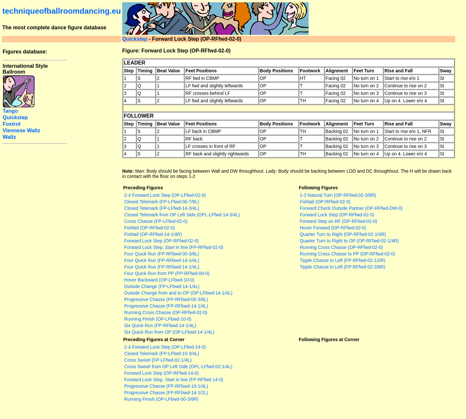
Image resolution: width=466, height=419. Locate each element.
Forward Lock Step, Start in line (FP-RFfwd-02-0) (173, 247)
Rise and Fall (399, 70)
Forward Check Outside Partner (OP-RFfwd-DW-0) (351, 208)
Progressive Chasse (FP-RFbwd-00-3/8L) (166, 299)
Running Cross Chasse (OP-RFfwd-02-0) (165, 312)
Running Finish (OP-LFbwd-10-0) (157, 319)
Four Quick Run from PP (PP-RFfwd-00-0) (167, 273)
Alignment (337, 70)
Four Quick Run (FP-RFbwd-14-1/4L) (161, 260)
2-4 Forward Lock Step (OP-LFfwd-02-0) (165, 195)
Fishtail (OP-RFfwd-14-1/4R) (153, 234)
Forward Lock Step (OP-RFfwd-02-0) (161, 240)
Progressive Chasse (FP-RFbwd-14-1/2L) (166, 392)
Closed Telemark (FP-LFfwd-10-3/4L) (161, 353)
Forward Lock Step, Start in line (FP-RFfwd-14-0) (173, 379)
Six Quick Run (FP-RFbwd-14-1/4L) (160, 325)
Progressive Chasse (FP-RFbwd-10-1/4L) (166, 386)
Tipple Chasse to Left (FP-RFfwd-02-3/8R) (342, 266)
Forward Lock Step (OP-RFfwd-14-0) (161, 373)
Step (129, 70)
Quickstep (134, 39)
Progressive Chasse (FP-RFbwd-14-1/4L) (166, 306)
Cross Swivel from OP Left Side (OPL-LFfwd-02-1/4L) (178, 366)
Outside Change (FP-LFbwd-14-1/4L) (161, 286)
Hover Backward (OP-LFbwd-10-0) (159, 279)
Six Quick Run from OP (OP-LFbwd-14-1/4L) (169, 332)
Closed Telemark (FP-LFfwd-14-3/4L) (161, 208)
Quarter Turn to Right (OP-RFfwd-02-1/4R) (343, 234)
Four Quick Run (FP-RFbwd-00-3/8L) (161, 253)
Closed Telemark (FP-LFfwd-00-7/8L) (161, 201)
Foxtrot (12, 124)
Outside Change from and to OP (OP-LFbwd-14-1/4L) (178, 293)
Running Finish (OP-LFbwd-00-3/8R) (161, 399)
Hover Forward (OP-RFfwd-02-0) (333, 227)
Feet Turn (364, 70)
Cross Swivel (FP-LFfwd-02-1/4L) (158, 360)
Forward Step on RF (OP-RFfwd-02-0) (338, 221)
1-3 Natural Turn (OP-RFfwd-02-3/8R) (338, 195)
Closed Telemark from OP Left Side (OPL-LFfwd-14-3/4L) (182, 214)
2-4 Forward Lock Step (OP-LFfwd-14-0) (165, 347)
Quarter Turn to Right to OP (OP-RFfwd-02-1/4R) (349, 240)
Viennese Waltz (21, 130)
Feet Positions (201, 70)
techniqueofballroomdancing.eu (61, 11)
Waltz (9, 137)
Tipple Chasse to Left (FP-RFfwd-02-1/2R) (342, 260)
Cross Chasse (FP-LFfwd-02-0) (156, 221)
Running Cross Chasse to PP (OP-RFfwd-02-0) (347, 253)
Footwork (310, 70)
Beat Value (168, 70)
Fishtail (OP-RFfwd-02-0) (149, 227)
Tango (10, 111)
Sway (446, 70)
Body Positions (276, 70)
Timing (145, 70)
